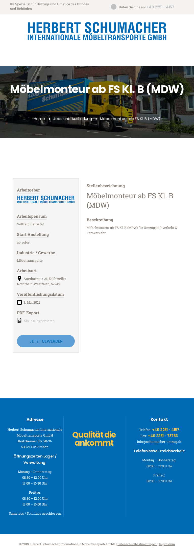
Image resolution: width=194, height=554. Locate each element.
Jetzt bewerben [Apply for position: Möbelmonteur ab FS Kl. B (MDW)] (46, 341)
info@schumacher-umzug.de (159, 441)
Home (39, 118)
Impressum (167, 544)
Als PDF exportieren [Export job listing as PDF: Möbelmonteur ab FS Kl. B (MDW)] (36, 320)
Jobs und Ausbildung (72, 118)
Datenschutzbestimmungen (137, 544)
